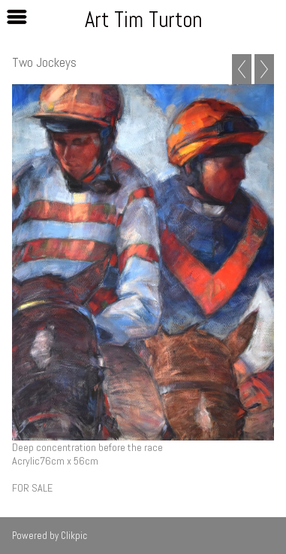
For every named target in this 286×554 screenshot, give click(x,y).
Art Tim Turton (143, 19)
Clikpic (74, 535)
